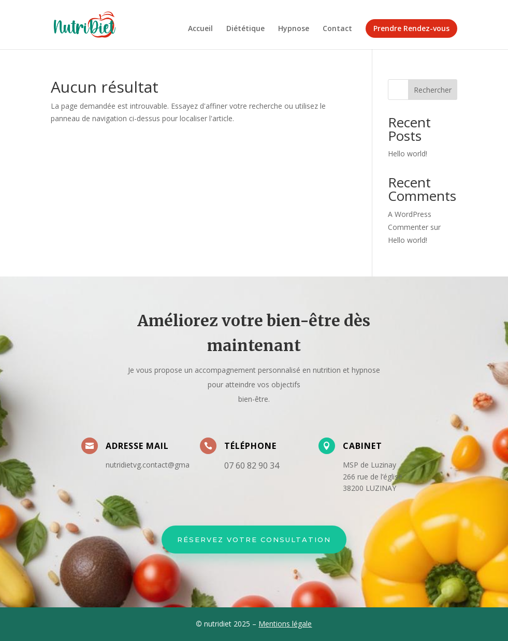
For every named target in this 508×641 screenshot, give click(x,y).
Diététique (245, 29)
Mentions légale (285, 624)
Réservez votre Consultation (254, 539)
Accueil (200, 29)
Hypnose (293, 29)
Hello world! (407, 153)
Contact (337, 29)
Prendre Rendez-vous (411, 28)
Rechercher (433, 90)
